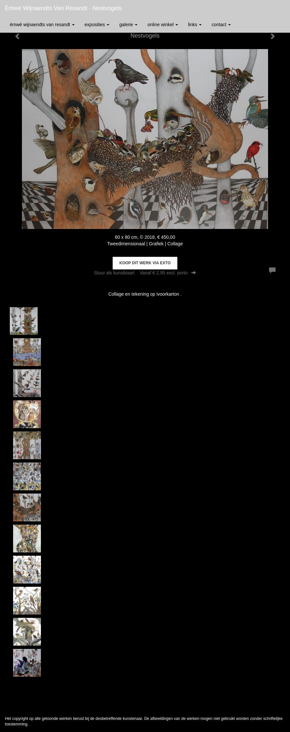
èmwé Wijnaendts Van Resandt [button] (42, 24)
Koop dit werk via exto (145, 263)
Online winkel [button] (162, 24)
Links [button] (195, 24)
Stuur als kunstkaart (145, 272)
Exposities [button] (96, 24)
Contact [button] (221, 24)
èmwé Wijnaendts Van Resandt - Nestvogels (63, 8)
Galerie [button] (128, 24)
